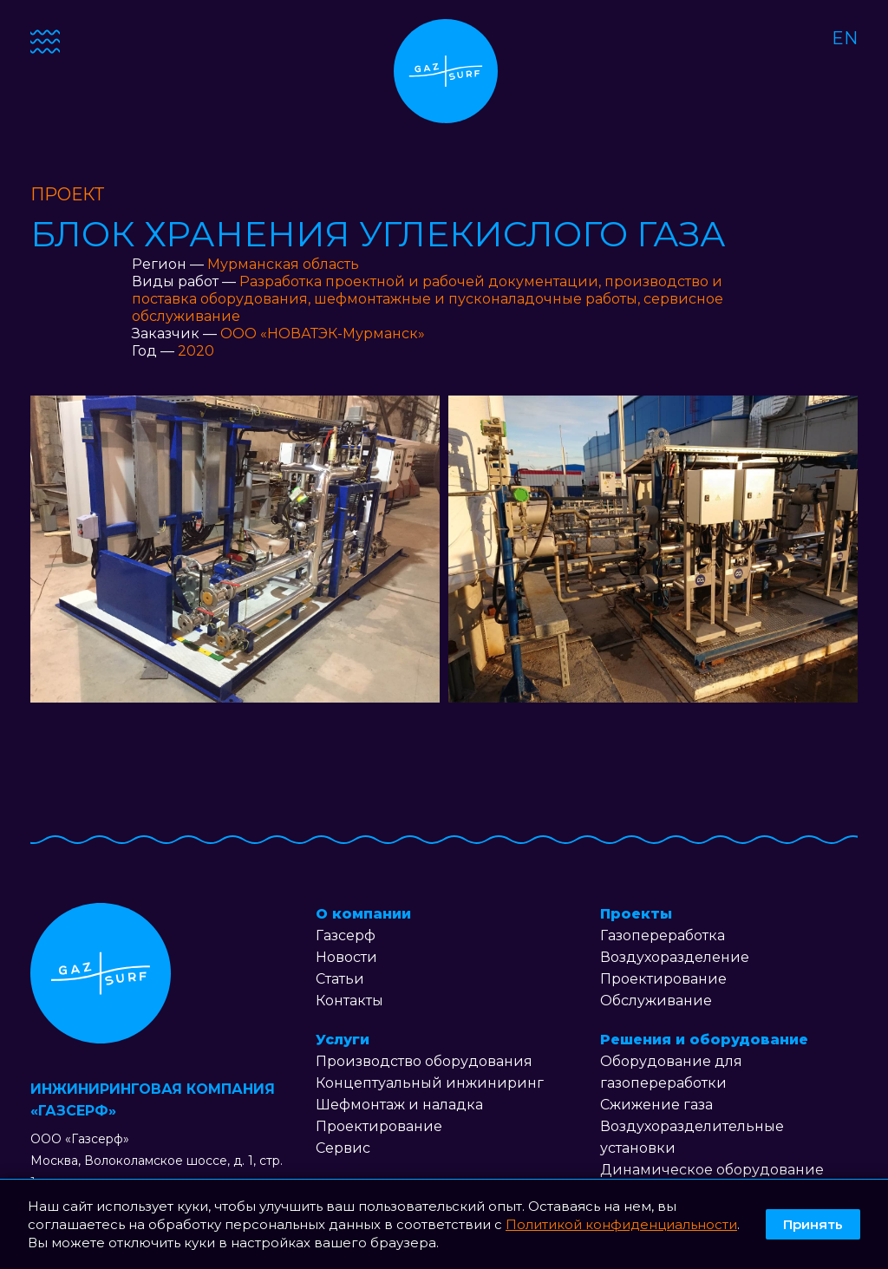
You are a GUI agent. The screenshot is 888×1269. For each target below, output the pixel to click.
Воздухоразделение (674, 957)
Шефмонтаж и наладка (399, 1104)
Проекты (636, 914)
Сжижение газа (656, 1104)
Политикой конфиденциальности (621, 1224)
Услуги (342, 1039)
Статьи (340, 979)
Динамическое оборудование (712, 1169)
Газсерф (345, 935)
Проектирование (379, 1126)
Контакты (349, 1000)
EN (845, 38)
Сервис (343, 1148)
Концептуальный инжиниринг (430, 1083)
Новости (346, 957)
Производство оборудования (424, 1061)
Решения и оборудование (704, 1039)
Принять (813, 1224)
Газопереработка (662, 935)
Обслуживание (656, 1000)
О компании (363, 914)
